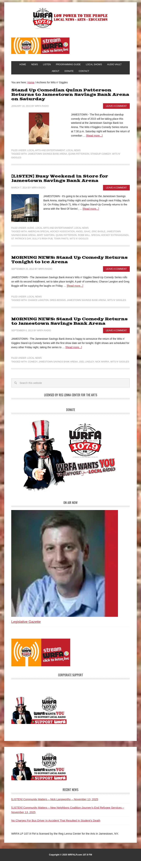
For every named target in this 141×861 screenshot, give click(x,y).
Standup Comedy (100, 154)
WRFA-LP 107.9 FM (70, 18)
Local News (73, 150)
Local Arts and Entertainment (46, 150)
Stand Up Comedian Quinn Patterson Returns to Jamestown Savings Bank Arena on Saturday (70, 94)
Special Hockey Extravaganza (110, 235)
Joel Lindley (86, 361)
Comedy (32, 361)
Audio (30, 228)
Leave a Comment (116, 106)
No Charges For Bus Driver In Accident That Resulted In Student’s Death (55, 820)
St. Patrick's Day (21, 238)
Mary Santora (45, 235)
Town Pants (61, 238)
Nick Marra (102, 361)
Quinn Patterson (78, 154)
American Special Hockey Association (51, 231)
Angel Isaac (83, 231)
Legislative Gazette (26, 622)
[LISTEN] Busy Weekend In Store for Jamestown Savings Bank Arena (59, 178)
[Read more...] (94, 135)
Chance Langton (38, 300)
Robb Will (84, 235)
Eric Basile (98, 231)
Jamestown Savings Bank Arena (47, 154)
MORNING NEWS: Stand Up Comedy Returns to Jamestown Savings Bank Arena (69, 321)
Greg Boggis (58, 300)
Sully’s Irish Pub (42, 238)
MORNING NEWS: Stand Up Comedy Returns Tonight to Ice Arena (69, 259)
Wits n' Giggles (79, 238)
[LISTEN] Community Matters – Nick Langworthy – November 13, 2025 (54, 799)
